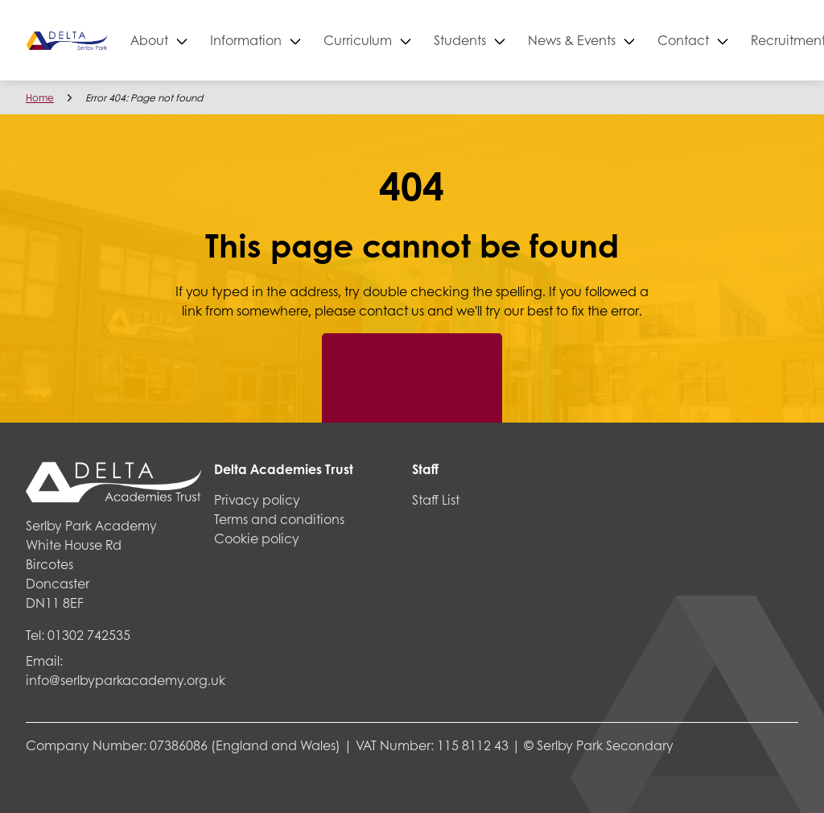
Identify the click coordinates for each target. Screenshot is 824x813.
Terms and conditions (279, 519)
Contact (737, 40)
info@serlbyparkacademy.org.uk (125, 680)
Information (300, 40)
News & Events (626, 40)
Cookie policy (256, 538)
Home (40, 98)
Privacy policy (257, 499)
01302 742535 (88, 634)
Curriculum (411, 40)
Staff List (435, 499)
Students (514, 40)
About (203, 40)
